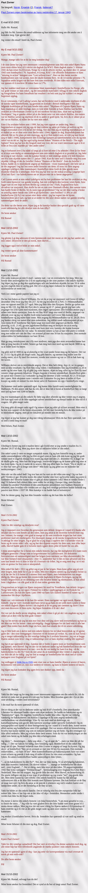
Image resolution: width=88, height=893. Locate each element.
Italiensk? (48, 7)
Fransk (38, 7)
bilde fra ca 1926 (25, 662)
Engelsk (25, 7)
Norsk (17, 7)
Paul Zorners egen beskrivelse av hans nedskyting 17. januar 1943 (36, 12)
